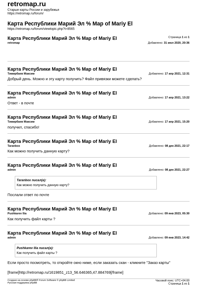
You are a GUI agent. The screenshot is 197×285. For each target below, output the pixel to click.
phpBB (33, 280)
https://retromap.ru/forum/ (25, 13)
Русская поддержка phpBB (22, 282)
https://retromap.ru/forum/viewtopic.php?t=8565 (40, 29)
